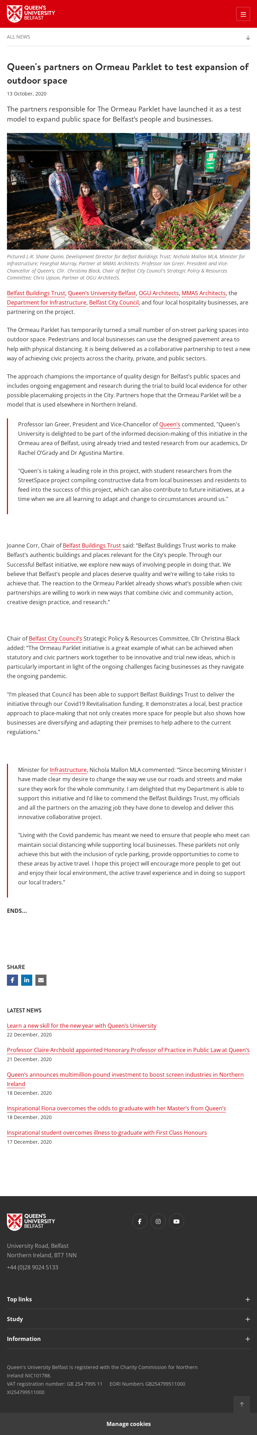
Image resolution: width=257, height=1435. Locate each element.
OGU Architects (159, 293)
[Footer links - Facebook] (139, 1221)
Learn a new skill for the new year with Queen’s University (81, 1025)
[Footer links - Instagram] (158, 1221)
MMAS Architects (204, 293)
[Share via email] (40, 980)
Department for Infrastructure (46, 302)
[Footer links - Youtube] (176, 1221)
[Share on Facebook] (12, 980)
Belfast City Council (114, 302)
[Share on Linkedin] (26, 980)
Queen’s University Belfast (102, 293)
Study (15, 1319)
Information (24, 1339)
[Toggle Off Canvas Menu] (243, 14)
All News (18, 36)
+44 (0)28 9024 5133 (32, 1267)
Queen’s (169, 424)
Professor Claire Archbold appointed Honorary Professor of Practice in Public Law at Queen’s (128, 1050)
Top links (19, 1299)
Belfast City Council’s (55, 638)
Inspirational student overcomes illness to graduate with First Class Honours (107, 1132)
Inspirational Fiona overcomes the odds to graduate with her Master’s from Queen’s (116, 1108)
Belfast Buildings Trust (36, 293)
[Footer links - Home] (31, 1222)
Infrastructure (68, 770)
